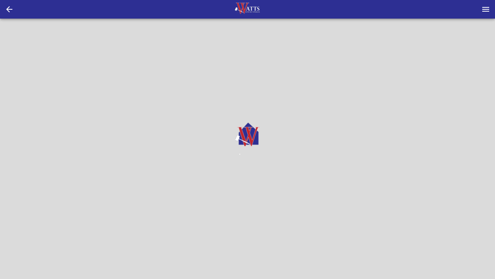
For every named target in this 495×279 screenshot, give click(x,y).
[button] (9, 9)
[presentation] (247, 9)
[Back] (9, 9)
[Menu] (485, 9)
